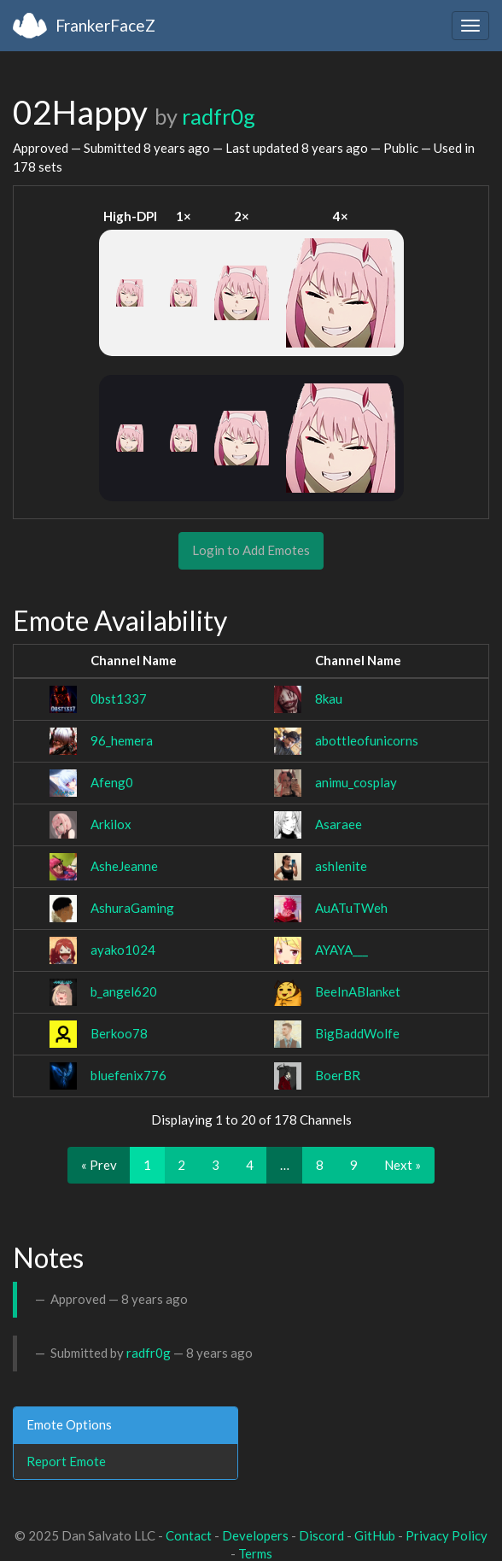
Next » (402, 1164)
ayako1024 (122, 949)
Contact (189, 1535)
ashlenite (341, 866)
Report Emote (66, 1461)
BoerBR (337, 1075)
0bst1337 (118, 698)
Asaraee (338, 824)
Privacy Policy (446, 1535)
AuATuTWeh (351, 907)
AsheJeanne (124, 866)
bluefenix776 (128, 1075)
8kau (328, 698)
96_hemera (121, 740)
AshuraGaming (132, 907)
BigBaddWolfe (357, 1033)
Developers (255, 1535)
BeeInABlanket (357, 991)
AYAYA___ (341, 949)
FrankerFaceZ (105, 25)
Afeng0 (111, 782)
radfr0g (218, 116)
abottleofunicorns (366, 740)
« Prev (99, 1164)
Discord (321, 1535)
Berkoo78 (119, 1033)
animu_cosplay (356, 782)
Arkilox (110, 824)
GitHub (374, 1535)
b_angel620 (123, 991)
